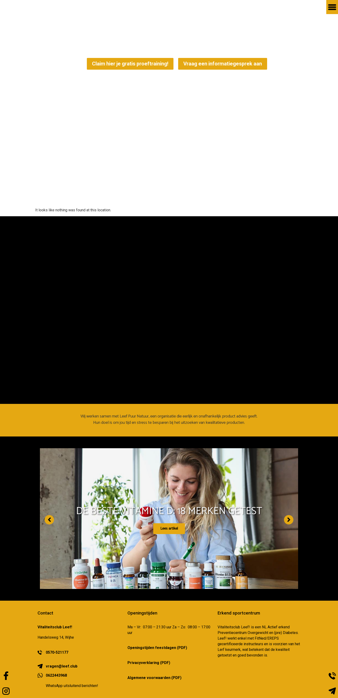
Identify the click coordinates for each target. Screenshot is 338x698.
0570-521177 (57, 652)
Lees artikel (169, 532)
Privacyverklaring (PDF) (148, 662)
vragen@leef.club (61, 666)
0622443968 (56, 675)
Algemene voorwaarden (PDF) (154, 677)
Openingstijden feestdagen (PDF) (157, 647)
